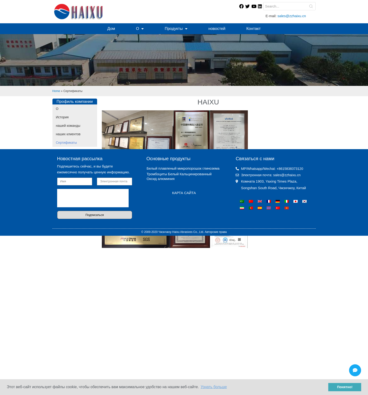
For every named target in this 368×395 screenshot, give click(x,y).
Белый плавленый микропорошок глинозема (182, 333)
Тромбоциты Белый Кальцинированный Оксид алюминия (178, 341)
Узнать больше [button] (214, 387)
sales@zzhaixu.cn (292, 16)
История (62, 117)
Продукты (176, 28)
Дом (111, 28)
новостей (216, 28)
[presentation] (93, 363)
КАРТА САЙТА (184, 357)
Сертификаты (66, 142)
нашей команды (68, 126)
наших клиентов (68, 134)
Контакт (253, 28)
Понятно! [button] (344, 387)
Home (56, 91)
